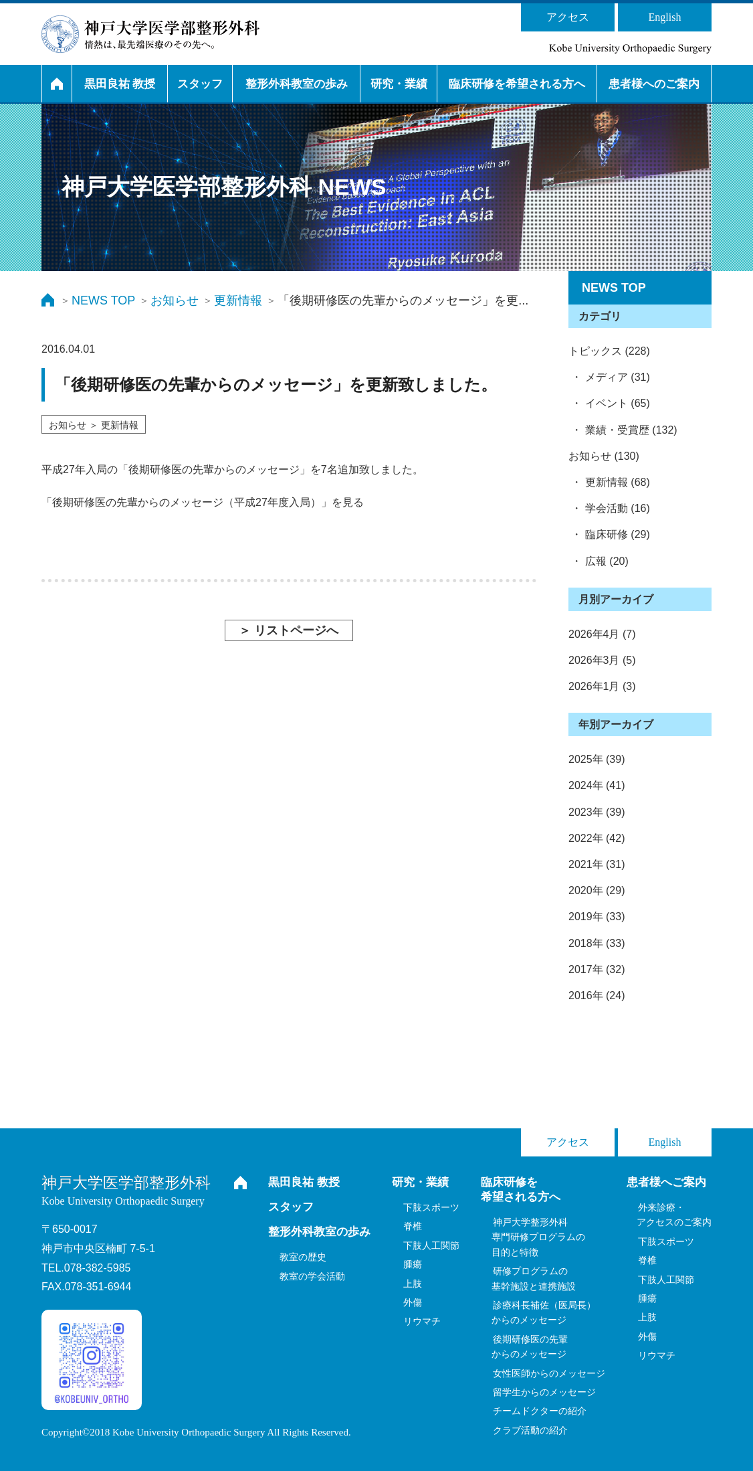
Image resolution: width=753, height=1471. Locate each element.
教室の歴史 (303, 1256)
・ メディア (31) (609, 377)
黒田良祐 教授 (120, 84)
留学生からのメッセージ (544, 1392)
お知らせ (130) (603, 456)
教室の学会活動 (312, 1276)
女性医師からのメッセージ (549, 1373)
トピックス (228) (609, 351)
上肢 (412, 1283)
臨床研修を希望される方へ (517, 84)
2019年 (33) (596, 916)
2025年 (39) (596, 759)
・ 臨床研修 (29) (609, 534)
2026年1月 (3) (602, 686)
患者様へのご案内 (654, 84)
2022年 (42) (596, 838)
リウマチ (422, 1321)
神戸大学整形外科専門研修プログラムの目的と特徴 (538, 1237)
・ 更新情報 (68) (609, 482)
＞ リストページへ (288, 630)
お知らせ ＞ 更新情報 (93, 425)
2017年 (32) (596, 969)
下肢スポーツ (431, 1207)
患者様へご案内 (666, 1182)
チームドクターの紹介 (539, 1410)
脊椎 (412, 1226)
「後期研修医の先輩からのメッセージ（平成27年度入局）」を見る (202, 502)
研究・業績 (398, 84)
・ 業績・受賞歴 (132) (622, 430)
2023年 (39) (596, 812)
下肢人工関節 (431, 1245)
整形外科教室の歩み (296, 84)
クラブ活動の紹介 (530, 1430)
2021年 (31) (596, 864)
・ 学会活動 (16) (609, 508)
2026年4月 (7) (602, 634)
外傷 (412, 1302)
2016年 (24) (596, 995)
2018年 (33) (596, 943)
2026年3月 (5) (602, 660)
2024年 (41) (596, 785)
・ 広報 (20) (598, 561)
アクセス (567, 17)
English (665, 17)
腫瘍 (412, 1264)
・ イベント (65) (609, 403)
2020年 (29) (596, 890)
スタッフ (200, 84)
